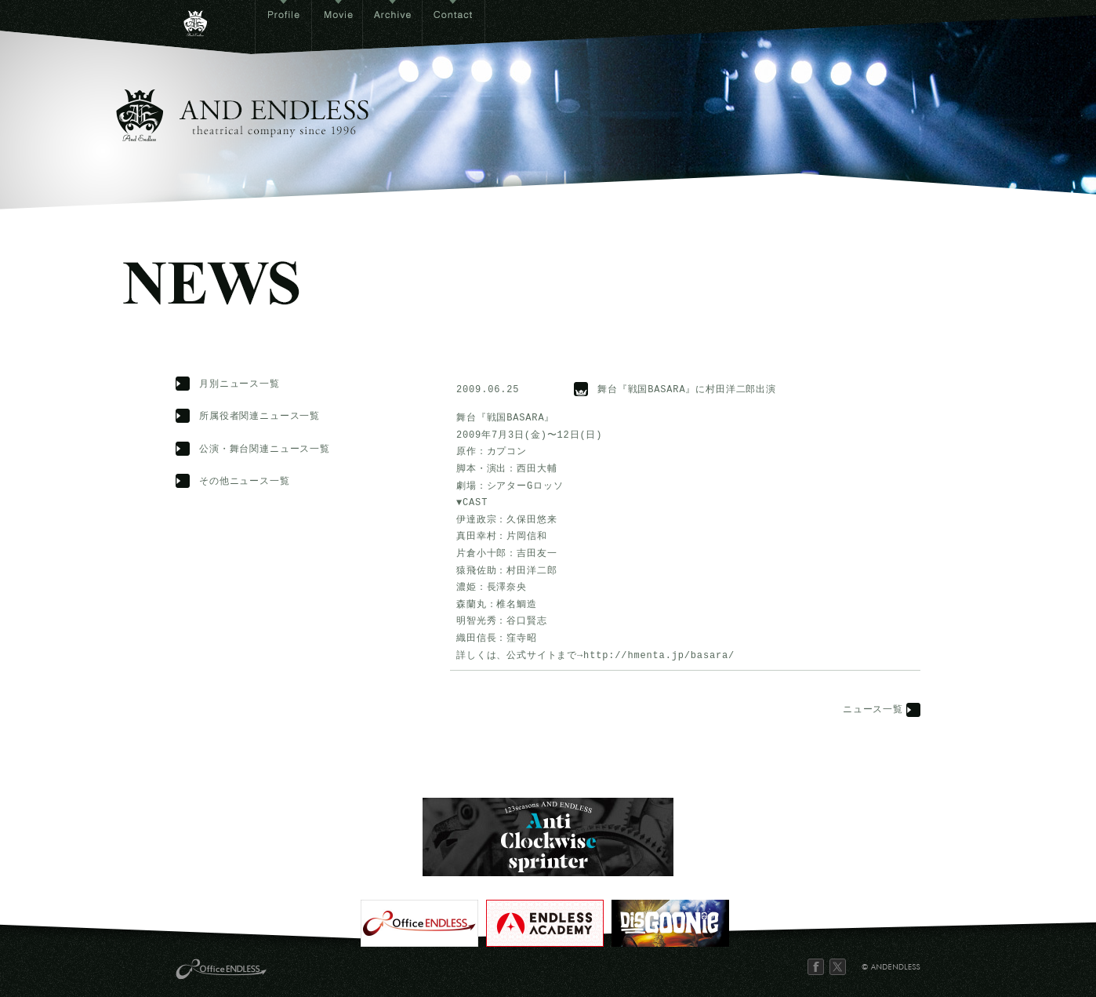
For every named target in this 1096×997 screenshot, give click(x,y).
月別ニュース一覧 (239, 384)
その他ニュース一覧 (244, 482)
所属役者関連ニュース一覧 (259, 417)
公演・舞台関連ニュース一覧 (264, 450)
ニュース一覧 (873, 710)
